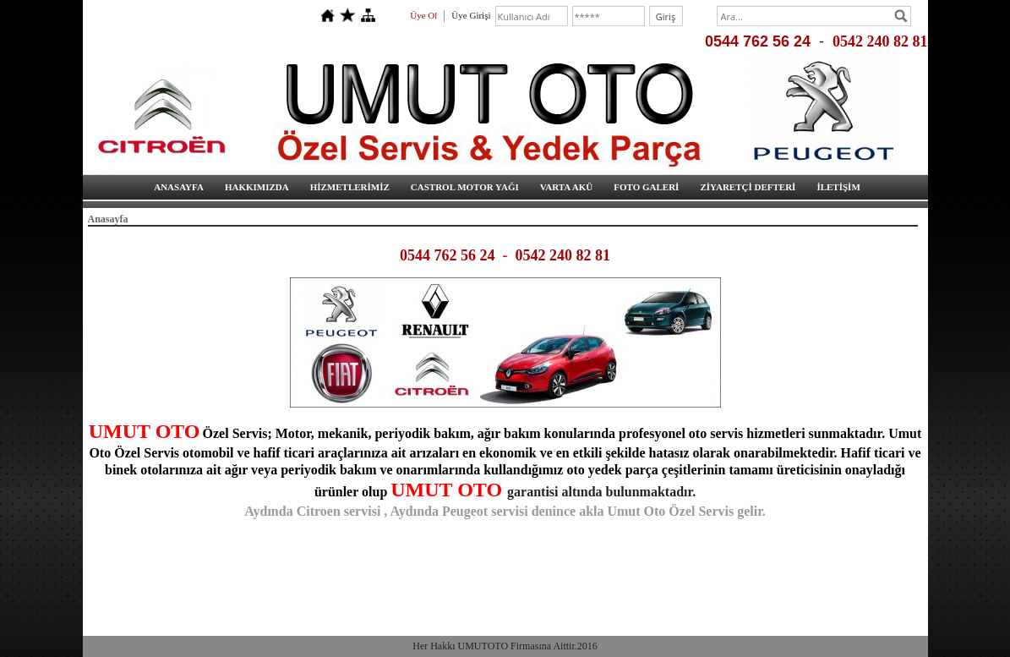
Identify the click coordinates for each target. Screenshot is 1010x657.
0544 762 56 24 (758, 41)
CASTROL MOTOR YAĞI (465, 187)
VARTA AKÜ (566, 187)
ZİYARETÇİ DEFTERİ (747, 187)
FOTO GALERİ (646, 187)
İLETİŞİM (838, 187)
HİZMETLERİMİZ (350, 187)
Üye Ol (423, 15)
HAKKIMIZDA (257, 187)
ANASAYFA (179, 187)
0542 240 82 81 (880, 41)
